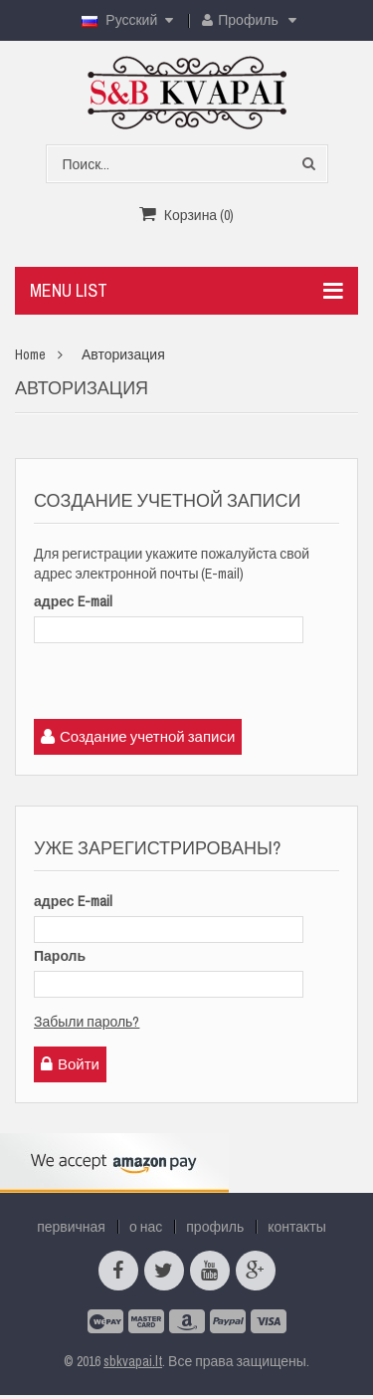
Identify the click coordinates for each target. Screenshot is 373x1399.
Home (30, 354)
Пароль (60, 956)
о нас (145, 1227)
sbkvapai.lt (132, 1361)
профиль (215, 1227)
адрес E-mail (73, 601)
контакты (297, 1227)
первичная (71, 1227)
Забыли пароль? (86, 1022)
